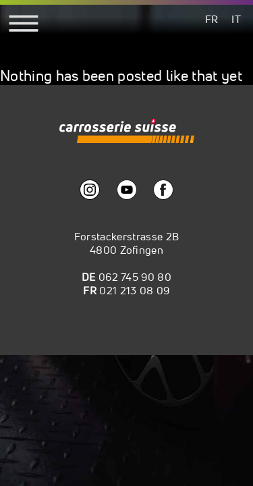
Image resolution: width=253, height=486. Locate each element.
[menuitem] (211, 18)
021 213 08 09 (134, 290)
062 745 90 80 (135, 277)
